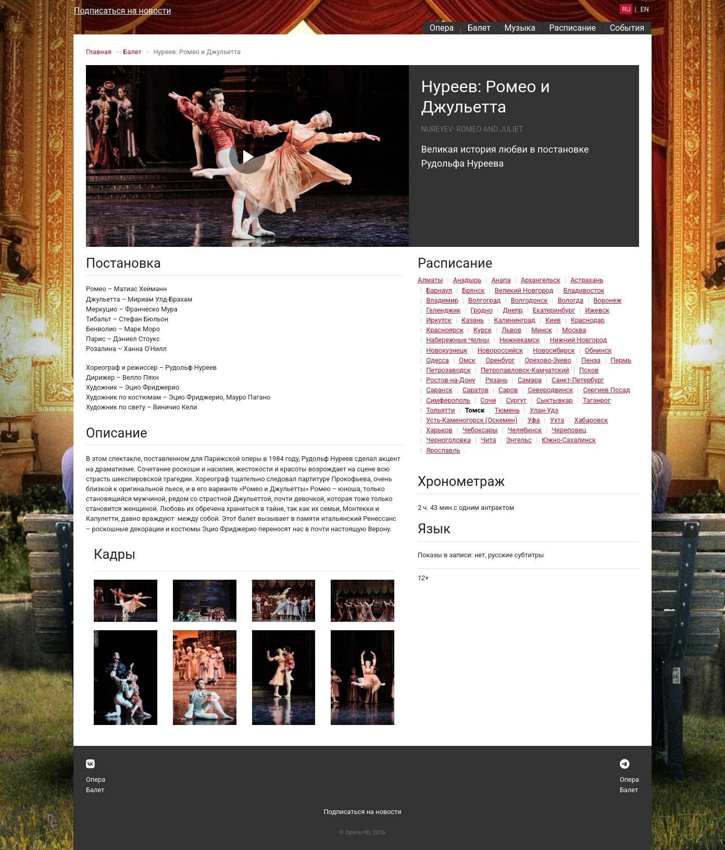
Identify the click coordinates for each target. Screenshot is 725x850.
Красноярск (444, 330)
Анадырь (467, 280)
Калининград (514, 320)
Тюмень (507, 410)
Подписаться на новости (122, 11)
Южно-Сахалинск (569, 440)
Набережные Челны (457, 340)
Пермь (620, 360)
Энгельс (519, 440)
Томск (475, 410)
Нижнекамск (519, 340)
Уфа (534, 420)
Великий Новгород (524, 290)
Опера (442, 28)
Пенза (591, 360)
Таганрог (596, 400)
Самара (530, 380)
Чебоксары (480, 430)
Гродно (482, 310)
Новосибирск (553, 350)
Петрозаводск (448, 370)
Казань (472, 320)
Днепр (512, 310)
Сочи (488, 400)
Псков (588, 370)
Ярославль (443, 450)
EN (645, 9)
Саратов (476, 390)
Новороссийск (500, 350)
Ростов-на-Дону (450, 380)
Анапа (500, 280)
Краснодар (588, 320)
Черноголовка (448, 440)
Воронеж (608, 300)
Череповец (569, 430)
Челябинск (525, 430)
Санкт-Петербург (578, 380)
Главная (98, 52)
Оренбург (500, 360)
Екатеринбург (554, 310)
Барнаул (439, 290)
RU (626, 9)
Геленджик (443, 310)
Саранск (439, 390)
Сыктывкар (554, 400)
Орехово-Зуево (548, 360)
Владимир (442, 300)
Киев (553, 320)
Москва (574, 330)
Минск (541, 330)
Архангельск (540, 280)
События (627, 28)
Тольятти (440, 410)
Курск (482, 330)
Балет (479, 28)
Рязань (496, 380)
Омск (467, 360)
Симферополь (448, 400)
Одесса (437, 360)
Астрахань (586, 280)
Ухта (557, 420)
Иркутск (439, 320)
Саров (508, 390)
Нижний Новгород (578, 340)
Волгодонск (529, 300)
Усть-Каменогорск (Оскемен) (471, 420)
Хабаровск (591, 420)
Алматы (430, 280)
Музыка (519, 28)
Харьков (439, 430)
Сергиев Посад (606, 390)
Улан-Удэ (544, 410)
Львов (511, 330)
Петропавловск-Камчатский (525, 370)
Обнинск (598, 350)
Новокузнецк (446, 350)
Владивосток (583, 290)
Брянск (473, 290)
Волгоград (484, 300)
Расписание (572, 28)
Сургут (516, 400)
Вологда (571, 300)
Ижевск (597, 310)
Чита (488, 440)
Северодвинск (550, 390)
